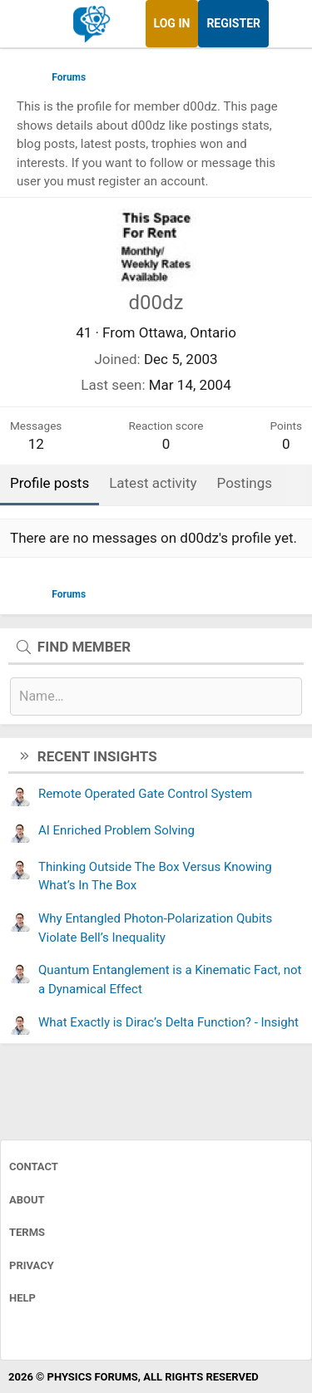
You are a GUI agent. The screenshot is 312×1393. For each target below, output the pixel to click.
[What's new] (284, 23)
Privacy (31, 1265)
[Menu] (31, 24)
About (27, 1200)
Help (22, 1298)
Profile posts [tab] (49, 483)
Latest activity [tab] (152, 483)
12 (36, 444)
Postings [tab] (245, 483)
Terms (27, 1232)
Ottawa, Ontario (187, 332)
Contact (33, 1166)
